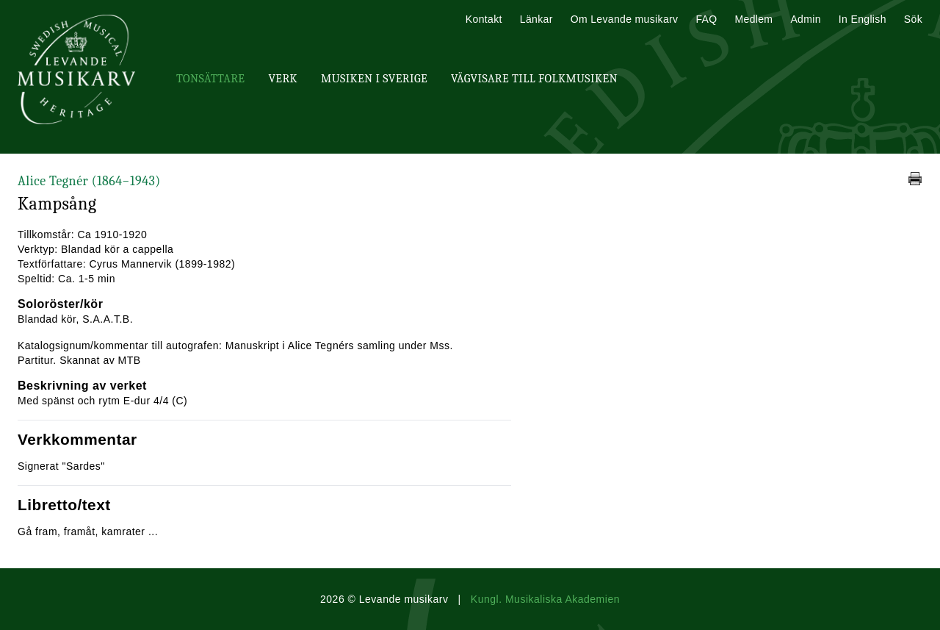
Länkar (536, 19)
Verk (282, 78)
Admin (805, 19)
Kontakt (484, 19)
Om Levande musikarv (625, 19)
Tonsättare (210, 78)
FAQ (706, 19)
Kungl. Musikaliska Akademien (545, 599)
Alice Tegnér (89, 181)
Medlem (753, 19)
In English (862, 19)
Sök (913, 19)
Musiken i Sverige (374, 78)
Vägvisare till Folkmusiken (534, 78)
